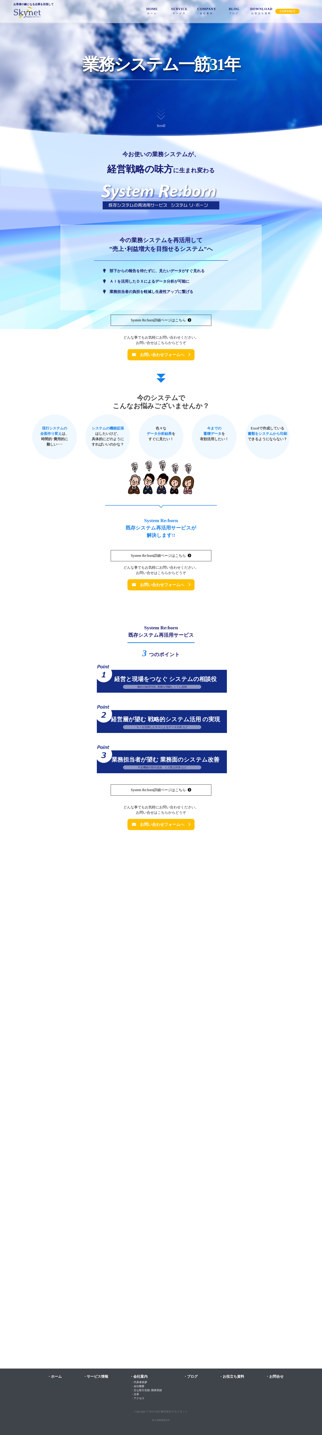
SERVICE (179, 11)
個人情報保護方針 (161, 1420)
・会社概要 (137, 1386)
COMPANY (206, 11)
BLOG (234, 11)
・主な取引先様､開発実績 (146, 1390)
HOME (152, 11)
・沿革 (134, 1394)
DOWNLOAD (261, 11)
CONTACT (287, 11)
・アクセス (137, 1398)
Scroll (161, 117)
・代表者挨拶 (138, 1382)
